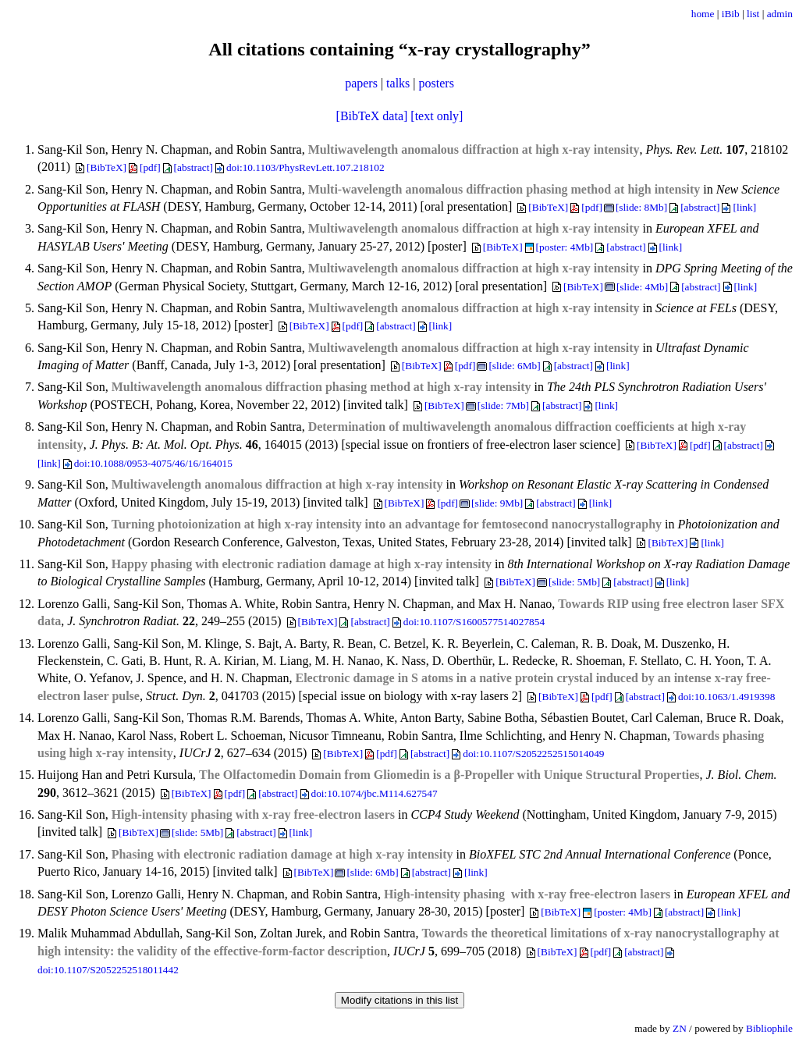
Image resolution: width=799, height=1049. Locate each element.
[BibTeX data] (372, 116)
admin (780, 14)
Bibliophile (769, 1028)
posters (436, 83)
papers (361, 83)
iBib (731, 14)
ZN (680, 1028)
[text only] (436, 116)
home (703, 14)
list (753, 14)
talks (398, 83)
